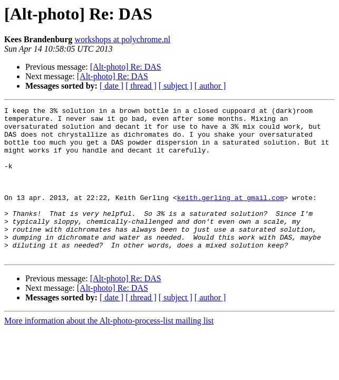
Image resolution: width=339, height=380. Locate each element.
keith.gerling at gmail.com (230, 216)
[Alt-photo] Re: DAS (125, 66)
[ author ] (210, 85)
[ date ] (111, 85)
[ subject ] (175, 85)
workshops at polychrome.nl (122, 39)
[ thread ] (141, 85)
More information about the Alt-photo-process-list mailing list (109, 350)
